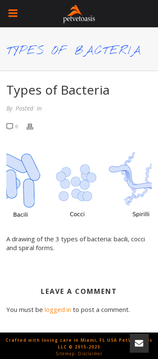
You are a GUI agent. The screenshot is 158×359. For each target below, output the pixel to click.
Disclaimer (90, 353)
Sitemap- (66, 353)
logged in (58, 309)
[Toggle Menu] (13, 13)
